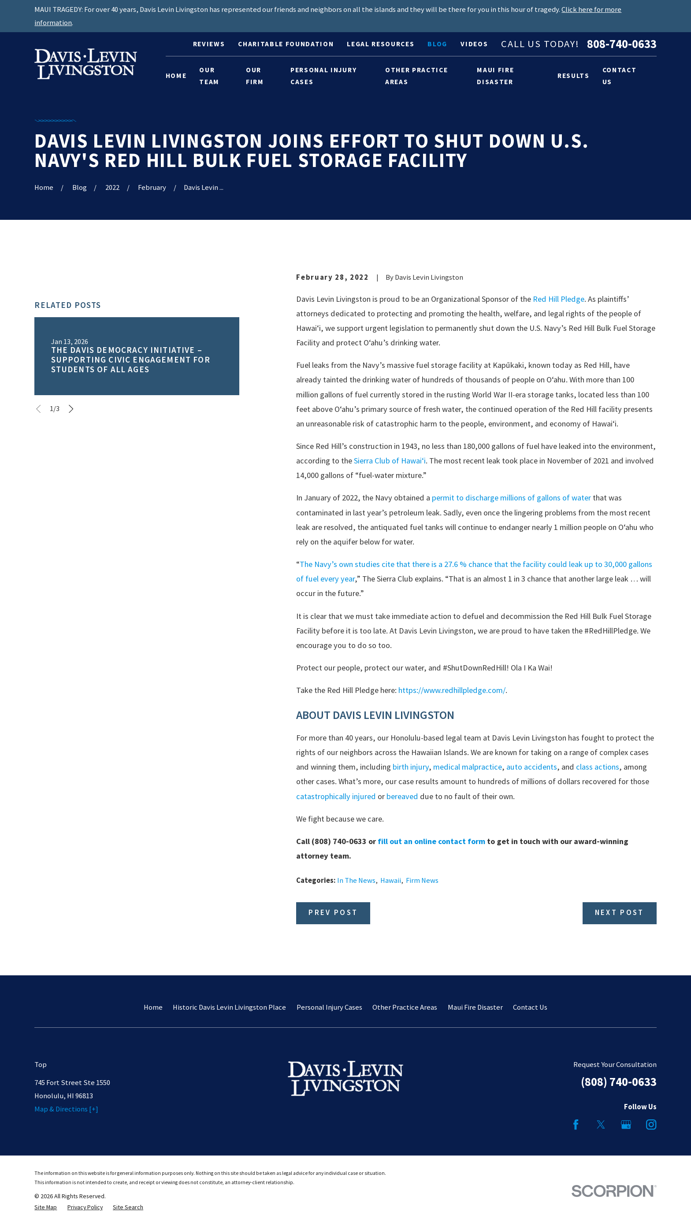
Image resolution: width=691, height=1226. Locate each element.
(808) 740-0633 (619, 1081)
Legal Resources (380, 44)
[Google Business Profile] (626, 1124)
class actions (597, 767)
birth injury (411, 767)
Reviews (209, 44)
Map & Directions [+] (66, 1109)
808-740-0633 (622, 44)
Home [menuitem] (176, 75)
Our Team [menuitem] (209, 76)
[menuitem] (45, 1207)
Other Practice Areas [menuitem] (416, 76)
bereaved (402, 796)
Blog (437, 44)
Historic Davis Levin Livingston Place (229, 1007)
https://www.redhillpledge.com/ (451, 690)
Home (153, 1007)
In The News (356, 880)
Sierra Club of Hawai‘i (390, 461)
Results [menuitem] (573, 75)
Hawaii (390, 880)
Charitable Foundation (286, 44)
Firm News (422, 880)
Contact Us (530, 1007)
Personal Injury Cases (329, 1007)
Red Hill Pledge (558, 299)
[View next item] (71, 409)
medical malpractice (467, 767)
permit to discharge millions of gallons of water (512, 498)
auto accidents (531, 767)
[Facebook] (576, 1124)
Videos (474, 44)
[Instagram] (651, 1124)
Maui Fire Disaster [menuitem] (495, 76)
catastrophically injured (336, 796)
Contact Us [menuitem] (619, 76)
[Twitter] (601, 1124)
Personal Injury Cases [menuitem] (323, 76)
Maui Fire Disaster (475, 1007)
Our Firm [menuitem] (255, 76)
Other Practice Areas (404, 1007)
